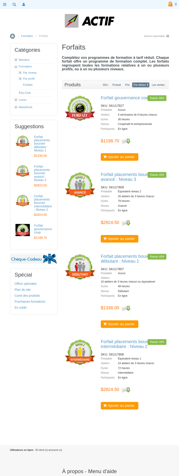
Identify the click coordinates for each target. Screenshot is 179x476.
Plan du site (23, 289)
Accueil (12, 36)
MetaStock (25, 107)
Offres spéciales (26, 283)
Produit (116, 84)
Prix (127, 84)
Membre (24, 59)
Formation (27, 36)
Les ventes (158, 84)
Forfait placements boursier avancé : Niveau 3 (127, 177)
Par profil (28, 78)
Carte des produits (27, 295)
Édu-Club (25, 92)
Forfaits (27, 84)
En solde (21, 307)
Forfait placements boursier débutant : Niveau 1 (127, 259)
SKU (105, 84)
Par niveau (30, 72)
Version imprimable (154, 36)
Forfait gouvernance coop (126, 97)
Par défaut (139, 84)
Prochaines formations (30, 301)
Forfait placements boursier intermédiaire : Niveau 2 (127, 344)
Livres (23, 99)
